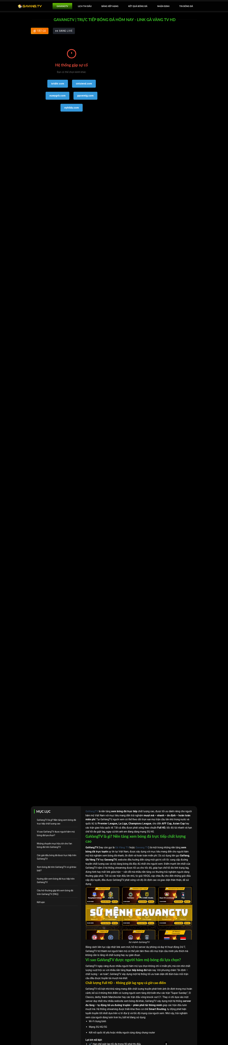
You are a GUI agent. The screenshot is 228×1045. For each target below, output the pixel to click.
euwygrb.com (57, 95)
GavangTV (62, 6)
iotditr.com (57, 83)
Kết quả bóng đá (137, 6)
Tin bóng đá (186, 6)
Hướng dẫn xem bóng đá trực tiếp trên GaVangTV (56, 880)
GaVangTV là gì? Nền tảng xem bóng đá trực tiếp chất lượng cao (56, 822)
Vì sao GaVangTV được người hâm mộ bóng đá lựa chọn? (56, 833)
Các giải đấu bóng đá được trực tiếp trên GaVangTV (56, 857)
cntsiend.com (84, 83)
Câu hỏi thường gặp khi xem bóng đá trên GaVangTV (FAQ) (55, 892)
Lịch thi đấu (85, 6)
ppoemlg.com (85, 95)
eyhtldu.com (71, 107)
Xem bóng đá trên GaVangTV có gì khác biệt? (56, 869)
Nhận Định (163, 6)
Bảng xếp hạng (109, 6)
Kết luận (41, 902)
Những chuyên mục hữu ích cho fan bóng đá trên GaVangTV (54, 845)
